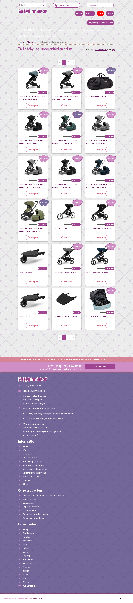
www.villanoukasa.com (33, 418)
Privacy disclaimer (31, 476)
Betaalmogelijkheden (32, 461)
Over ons (27, 454)
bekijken (33, 105)
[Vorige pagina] (59, 62)
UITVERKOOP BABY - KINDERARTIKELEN (35, 30)
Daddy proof (28, 533)
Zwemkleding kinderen (50, 36)
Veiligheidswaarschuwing (34, 472)
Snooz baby (28, 563)
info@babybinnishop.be (34, 390)
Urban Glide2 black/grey (64, 272)
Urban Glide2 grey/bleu (97, 272)
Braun (25, 578)
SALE (100, 13)
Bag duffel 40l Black (96, 96)
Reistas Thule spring (96, 316)
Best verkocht (101, 50)
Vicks (25, 544)
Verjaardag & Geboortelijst (100, 22)
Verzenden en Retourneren (35, 469)
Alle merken (31, 42)
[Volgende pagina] (73, 62)
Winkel (26, 450)
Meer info (37, 598)
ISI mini (26, 570)
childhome (27, 540)
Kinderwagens (58, 30)
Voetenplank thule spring (64, 316)
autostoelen (69, 30)
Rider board (26, 272)
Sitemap (26, 484)
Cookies (26, 480)
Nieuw (110, 13)
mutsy (25, 529)
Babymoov (28, 559)
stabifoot (27, 537)
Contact (90, 13)
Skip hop (27, 555)
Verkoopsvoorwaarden (33, 465)
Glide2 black (59, 228)
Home (79, 13)
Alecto (26, 582)
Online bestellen (30, 457)
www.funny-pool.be (32, 413)
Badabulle (27, 567)
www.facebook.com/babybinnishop (39, 408)
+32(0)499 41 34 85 (32, 385)
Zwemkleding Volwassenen (29, 36)
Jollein (26, 548)
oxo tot (26, 552)
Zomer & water (96, 30)
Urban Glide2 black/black (98, 228)
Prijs (113, 50)
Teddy (25, 574)
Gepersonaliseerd (82, 30)
